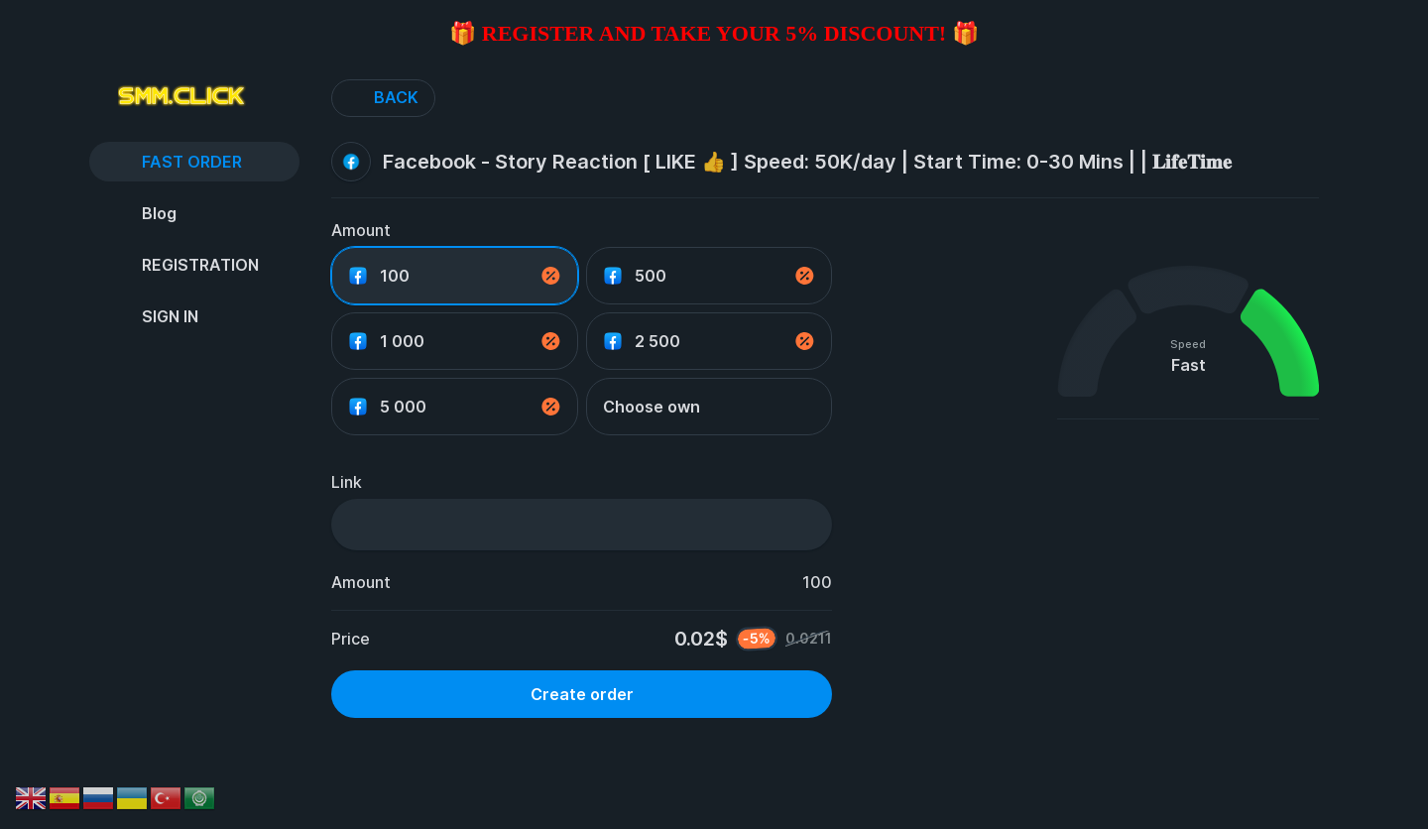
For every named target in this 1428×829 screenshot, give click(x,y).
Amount (361, 230)
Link (346, 482)
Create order (582, 694)
